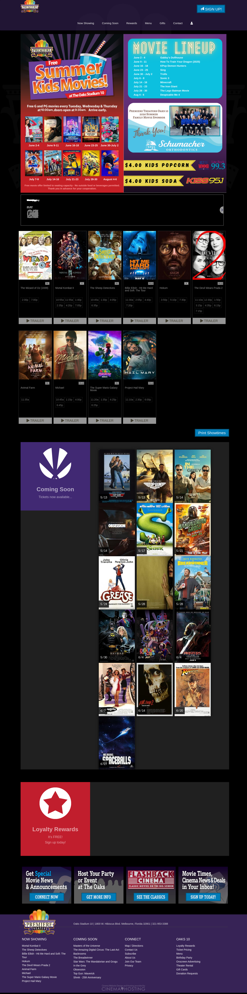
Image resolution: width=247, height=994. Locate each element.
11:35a (25, 400)
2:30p (138, 400)
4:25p (113, 400)
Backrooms (79, 954)
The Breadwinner (83, 958)
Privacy (129, 966)
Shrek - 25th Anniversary (87, 978)
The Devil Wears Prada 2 (36, 966)
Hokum (26, 962)
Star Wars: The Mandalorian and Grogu (95, 962)
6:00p (148, 400)
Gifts (162, 23)
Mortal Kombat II (31, 947)
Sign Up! (211, 10)
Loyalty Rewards (185, 947)
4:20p (69, 306)
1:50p (217, 300)
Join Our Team (133, 962)
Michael (26, 974)
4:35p (208, 306)
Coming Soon (110, 23)
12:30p (208, 300)
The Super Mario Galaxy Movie (39, 978)
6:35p (94, 306)
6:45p (60, 406)
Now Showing (85, 23)
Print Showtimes (212, 434)
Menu (148, 23)
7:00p (34, 300)
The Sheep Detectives (34, 951)
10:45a (94, 300)
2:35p (60, 306)
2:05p (138, 300)
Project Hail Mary (31, 982)
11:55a (69, 300)
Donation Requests (187, 974)
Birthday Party (184, 958)
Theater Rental (184, 966)
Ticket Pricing (184, 951)
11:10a (199, 300)
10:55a (60, 300)
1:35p (104, 400)
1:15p (69, 400)
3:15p (199, 306)
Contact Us (131, 951)
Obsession (79, 970)
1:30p (104, 300)
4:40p (148, 300)
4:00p (78, 400)
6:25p (94, 406)
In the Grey (79, 966)
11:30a (129, 300)
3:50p (164, 300)
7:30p (182, 300)
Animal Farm (29, 970)
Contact (178, 23)
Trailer (35, 322)
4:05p (113, 300)
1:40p (78, 300)
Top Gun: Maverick (84, 974)
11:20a (94, 400)
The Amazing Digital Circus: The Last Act (96, 951)
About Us (130, 958)
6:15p (217, 306)
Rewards (131, 23)
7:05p (78, 306)
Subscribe (130, 954)
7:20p (129, 306)
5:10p (173, 300)
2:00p (25, 300)
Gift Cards (182, 970)
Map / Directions (134, 947)
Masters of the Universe (86, 947)
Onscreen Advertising (188, 962)
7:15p (199, 312)
